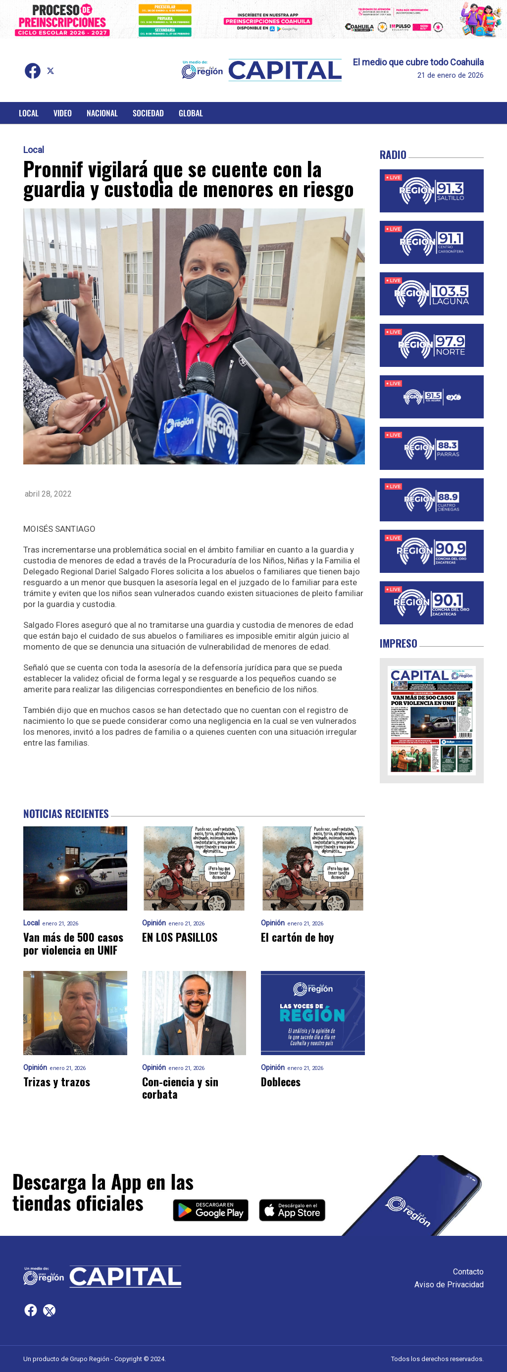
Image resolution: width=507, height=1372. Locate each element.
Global (191, 113)
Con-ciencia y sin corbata (180, 1088)
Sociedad (148, 113)
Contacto (468, 1271)
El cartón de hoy (297, 937)
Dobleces (281, 1081)
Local (29, 113)
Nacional (102, 113)
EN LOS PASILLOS (179, 937)
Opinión (154, 923)
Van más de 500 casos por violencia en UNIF (73, 943)
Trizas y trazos (56, 1081)
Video (62, 113)
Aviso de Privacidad (449, 1284)
